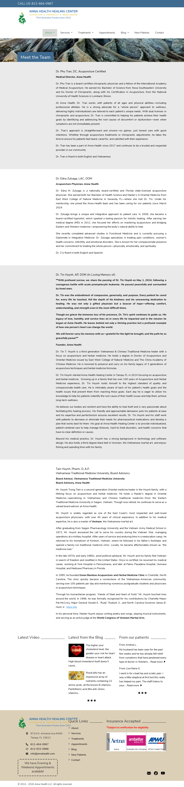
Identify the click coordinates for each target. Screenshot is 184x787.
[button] (108, 742)
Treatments (84, 33)
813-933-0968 (39, 749)
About (49, 33)
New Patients (141, 33)
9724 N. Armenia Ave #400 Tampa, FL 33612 (46, 735)
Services (65, 33)
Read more (158, 662)
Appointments (107, 33)
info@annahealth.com (42, 754)
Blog (124, 33)
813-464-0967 (42, 3)
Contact (159, 33)
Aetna (116, 749)
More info (71, 607)
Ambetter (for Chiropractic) (138, 749)
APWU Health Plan (156, 749)
